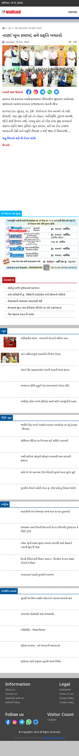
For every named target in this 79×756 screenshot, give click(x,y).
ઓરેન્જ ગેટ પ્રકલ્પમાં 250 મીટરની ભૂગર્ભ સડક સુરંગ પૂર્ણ (48, 472)
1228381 (52, 719)
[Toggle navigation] (72, 12)
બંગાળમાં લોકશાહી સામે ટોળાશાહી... (38, 614)
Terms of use (66, 693)
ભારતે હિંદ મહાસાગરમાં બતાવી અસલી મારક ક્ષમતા (45, 370)
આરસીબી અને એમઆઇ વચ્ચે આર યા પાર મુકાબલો (45, 512)
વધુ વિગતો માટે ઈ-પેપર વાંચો (19, 138)
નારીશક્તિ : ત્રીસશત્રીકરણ (33, 630)
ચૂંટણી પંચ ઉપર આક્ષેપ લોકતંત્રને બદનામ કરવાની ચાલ (46, 598)
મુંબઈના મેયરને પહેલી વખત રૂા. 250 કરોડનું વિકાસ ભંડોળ (48, 488)
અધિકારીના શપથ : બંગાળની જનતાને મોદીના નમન (44, 338)
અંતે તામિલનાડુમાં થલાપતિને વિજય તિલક (40, 354)
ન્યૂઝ (10, 28)
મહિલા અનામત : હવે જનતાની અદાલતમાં (40, 646)
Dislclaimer (65, 689)
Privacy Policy (66, 698)
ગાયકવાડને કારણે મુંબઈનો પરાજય (37, 575)
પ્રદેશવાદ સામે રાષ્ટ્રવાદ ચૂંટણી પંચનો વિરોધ (41, 661)
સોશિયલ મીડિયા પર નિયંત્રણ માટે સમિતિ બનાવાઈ (44, 441)
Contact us (11, 693)
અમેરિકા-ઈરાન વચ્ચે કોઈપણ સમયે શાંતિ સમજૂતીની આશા (48, 401)
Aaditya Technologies (53, 738)
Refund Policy (12, 702)
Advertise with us (14, 698)
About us (10, 689)
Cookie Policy (66, 702)
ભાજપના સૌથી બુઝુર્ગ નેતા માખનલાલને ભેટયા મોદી (45, 386)
